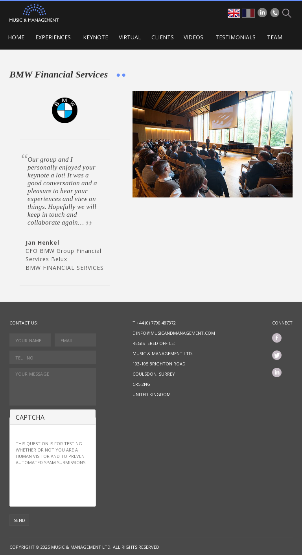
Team (274, 37)
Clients (162, 37)
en (234, 13)
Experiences (53, 37)
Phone (275, 12)
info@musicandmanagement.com (175, 333)
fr (248, 13)
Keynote (95, 37)
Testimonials (235, 37)
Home (16, 37)
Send (20, 520)
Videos (193, 37)
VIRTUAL (130, 37)
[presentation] (75, 485)
